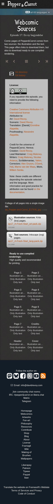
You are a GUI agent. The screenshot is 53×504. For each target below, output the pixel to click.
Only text (17, 282)
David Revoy (20, 119)
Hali (12, 167)
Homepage (26, 411)
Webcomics (26, 414)
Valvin (38, 160)
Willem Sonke (16, 170)
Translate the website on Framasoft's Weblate (26, 487)
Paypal (26, 474)
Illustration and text (19, 276)
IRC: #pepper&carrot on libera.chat (26, 395)
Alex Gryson (27, 163)
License (26, 442)
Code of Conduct (26, 493)
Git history (20, 75)
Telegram (26, 401)
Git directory (21, 72)
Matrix (26, 398)
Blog (26, 436)
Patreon (26, 468)
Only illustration (17, 279)
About (27, 439)
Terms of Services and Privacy (26, 490)
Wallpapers (26, 458)
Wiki (26, 449)
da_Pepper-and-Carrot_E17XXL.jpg (26, 209)
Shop (26, 433)
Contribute (26, 430)
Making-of (26, 452)
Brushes (26, 455)
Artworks (26, 417)
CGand (38, 163)
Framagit (26, 446)
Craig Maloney (34, 154)
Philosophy (26, 423)
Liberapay (26, 465)
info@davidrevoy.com (31, 385)
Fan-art (26, 420)
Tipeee (26, 471)
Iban (26, 478)
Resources (26, 427)
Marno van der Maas (25, 167)
